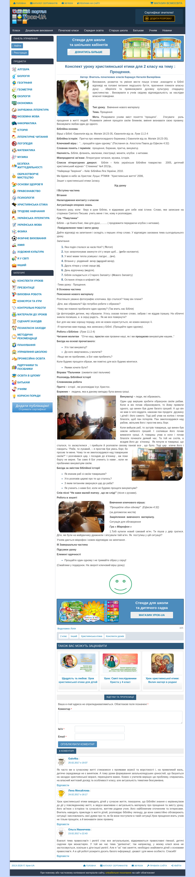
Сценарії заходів (29, 321)
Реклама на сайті (88, 3)
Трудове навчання (31, 211)
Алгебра (23, 69)
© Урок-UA (23, 865)
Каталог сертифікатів (44, 3)
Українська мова (29, 224)
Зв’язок (67, 3)
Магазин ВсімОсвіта (166, 3)
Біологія (23, 76)
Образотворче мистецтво (28, 176)
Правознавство (28, 191)
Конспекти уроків (115, 636)
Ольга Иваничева (79, 829)
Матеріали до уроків (32, 314)
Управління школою (32, 352)
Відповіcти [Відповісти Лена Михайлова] (63, 824)
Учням (153, 30)
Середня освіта (93, 30)
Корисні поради (28, 395)
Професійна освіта (31, 358)
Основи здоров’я (30, 184)
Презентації (25, 287)
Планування (26, 345)
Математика (26, 150)
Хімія (20, 245)
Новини (167, 30)
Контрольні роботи (31, 307)
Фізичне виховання (31, 238)
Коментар (65, 709)
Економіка (25, 103)
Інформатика (26, 123)
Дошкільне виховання (39, 30)
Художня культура (30, 252)
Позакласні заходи (31, 328)
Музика (22, 157)
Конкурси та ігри (29, 301)
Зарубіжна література (33, 109)
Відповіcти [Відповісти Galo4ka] (63, 785)
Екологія (23, 96)
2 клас (63, 636)
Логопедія (25, 143)
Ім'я (61, 729)
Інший (74, 636)
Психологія (25, 197)
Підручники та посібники (27, 367)
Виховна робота (29, 294)
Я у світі (23, 258)
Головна (19, 3)
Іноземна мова (28, 116)
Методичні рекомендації (27, 336)
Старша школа (118, 30)
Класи (16, 30)
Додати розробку (161, 18)
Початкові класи (68, 30)
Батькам (138, 30)
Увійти (176, 865)
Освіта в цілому (28, 375)
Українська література (33, 218)
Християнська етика (91, 636)
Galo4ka (73, 758)
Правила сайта (157, 865)
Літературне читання (32, 137)
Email (62, 736)
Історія (22, 130)
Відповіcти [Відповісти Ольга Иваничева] (63, 856)
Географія (24, 82)
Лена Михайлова (78, 790)
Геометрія (24, 89)
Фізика (22, 231)
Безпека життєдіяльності (29, 165)
